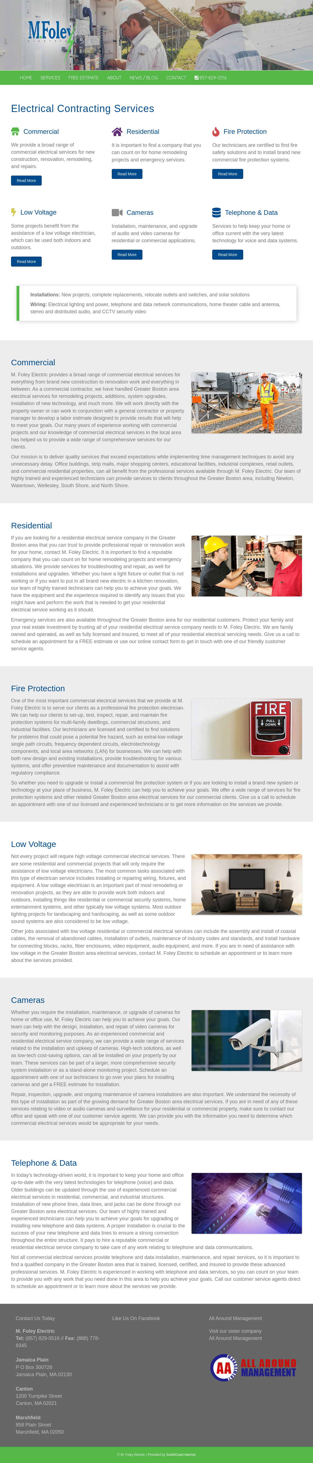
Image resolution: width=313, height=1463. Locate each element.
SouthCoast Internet (181, 1455)
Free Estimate (83, 77)
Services (50, 77)
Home (26, 77)
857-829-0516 (211, 77)
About (114, 77)
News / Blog (144, 77)
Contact (176, 77)
